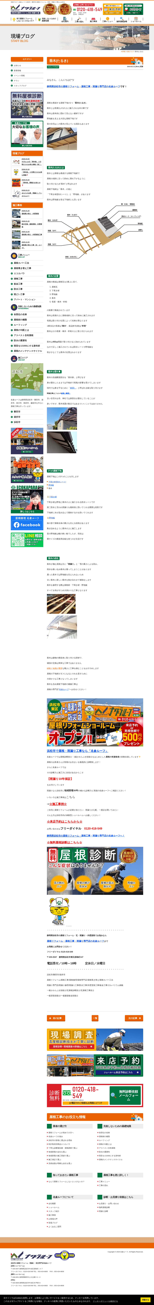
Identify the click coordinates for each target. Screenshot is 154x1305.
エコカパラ (19, 273)
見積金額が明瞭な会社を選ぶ (60, 1163)
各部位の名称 (104, 1133)
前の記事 (57, 1018)
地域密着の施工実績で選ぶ (59, 1156)
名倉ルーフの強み (55, 1136)
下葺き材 (53, 497)
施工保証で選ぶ (54, 1159)
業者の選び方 (60, 1126)
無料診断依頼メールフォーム (124, 1095)
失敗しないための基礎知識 (47, 20)
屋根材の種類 (104, 1136)
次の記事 (132, 1018)
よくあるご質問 (54, 1227)
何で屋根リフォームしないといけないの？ (23, 20)
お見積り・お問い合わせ (109, 1203)
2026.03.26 (27, 182)
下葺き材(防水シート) (57, 482)
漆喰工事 (18, 279)
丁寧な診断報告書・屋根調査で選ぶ (62, 1148)
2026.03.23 (27, 193)
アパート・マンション (24, 299)
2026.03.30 (27, 172)
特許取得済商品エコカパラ (59, 1144)
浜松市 (17, 422)
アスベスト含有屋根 (107, 1148)
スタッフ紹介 (53, 1211)
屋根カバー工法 (21, 263)
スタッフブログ (53, 67)
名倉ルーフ (64, 689)
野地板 (51, 485)
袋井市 (17, 417)
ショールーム (136, 19)
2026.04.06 (27, 162)
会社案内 (64, 19)
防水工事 (18, 289)
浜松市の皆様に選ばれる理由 (60, 1140)
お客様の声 (53, 1219)
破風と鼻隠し (65, 393)
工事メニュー (107, 19)
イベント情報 (19, 76)
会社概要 (52, 1203)
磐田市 (17, 411)
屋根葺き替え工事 (22, 268)
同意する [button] (145, 1300)
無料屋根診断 (121, 19)
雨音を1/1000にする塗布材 (110, 1156)
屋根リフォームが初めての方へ (61, 1133)
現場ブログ (53, 1223)
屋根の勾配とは (105, 1144)
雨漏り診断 (103, 1211)
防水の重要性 (104, 1152)
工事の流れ (79, 20)
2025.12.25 (27, 234)
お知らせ (17, 65)
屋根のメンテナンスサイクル (110, 1159)
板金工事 (18, 284)
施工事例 (93, 19)
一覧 (95, 1018)
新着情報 (17, 70)
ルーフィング (104, 1140)
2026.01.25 (27, 213)
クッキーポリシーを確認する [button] (105, 1301)
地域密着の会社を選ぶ (57, 1152)
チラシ (16, 81)
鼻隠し (73, 388)
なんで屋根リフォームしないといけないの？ (66, 1181)
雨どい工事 (19, 294)
